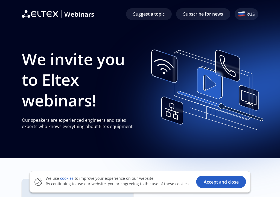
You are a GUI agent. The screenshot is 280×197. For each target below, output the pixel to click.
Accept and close (221, 182)
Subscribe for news (203, 14)
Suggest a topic (149, 14)
